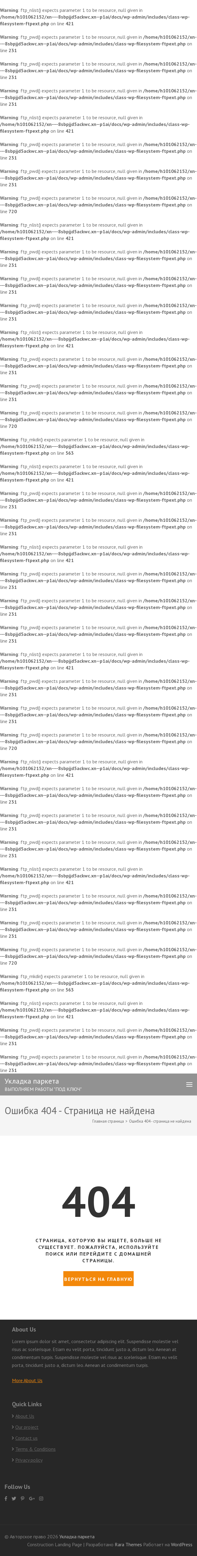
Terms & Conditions (35, 1449)
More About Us (27, 1380)
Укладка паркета (32, 1081)
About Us (24, 1416)
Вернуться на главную (98, 1279)
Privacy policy (29, 1460)
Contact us (26, 1438)
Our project (27, 1427)
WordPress (181, 1544)
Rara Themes (129, 1544)
